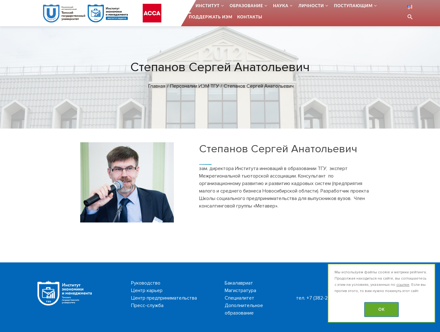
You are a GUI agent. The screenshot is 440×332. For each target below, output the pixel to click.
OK (381, 309)
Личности (311, 5)
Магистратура (240, 290)
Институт (208, 5)
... (189, 5)
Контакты (249, 16)
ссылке (402, 284)
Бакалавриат (239, 283)
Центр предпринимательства (164, 298)
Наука (280, 5)
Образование (246, 5)
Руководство (145, 283)
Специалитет (239, 298)
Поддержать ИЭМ (210, 16)
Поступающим (353, 5)
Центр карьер (147, 290)
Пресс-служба (147, 305)
